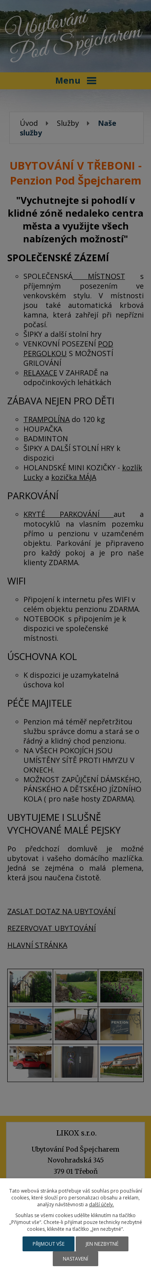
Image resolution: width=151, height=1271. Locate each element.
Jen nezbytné (102, 1243)
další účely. (101, 1204)
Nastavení (75, 1258)
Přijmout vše (48, 1243)
